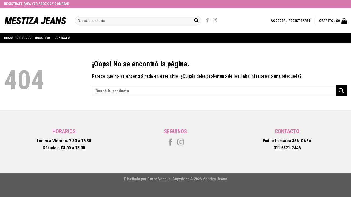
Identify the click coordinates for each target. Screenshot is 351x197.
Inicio (8, 38)
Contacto (62, 38)
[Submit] (341, 90)
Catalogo (23, 38)
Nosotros (43, 38)
